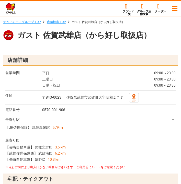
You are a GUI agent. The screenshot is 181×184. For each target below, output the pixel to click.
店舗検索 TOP (56, 22)
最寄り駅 (12, 120)
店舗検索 (144, 13)
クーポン (160, 11)
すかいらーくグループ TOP (22, 22)
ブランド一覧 (128, 13)
